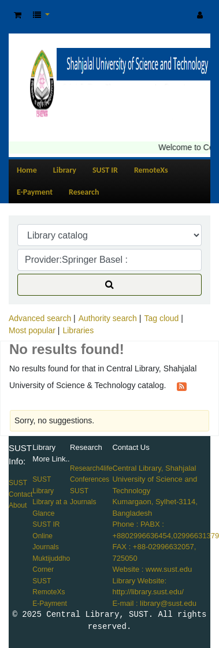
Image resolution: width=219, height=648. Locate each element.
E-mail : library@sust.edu (154, 603)
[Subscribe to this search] (181, 386)
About (18, 505)
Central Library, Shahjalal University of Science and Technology (154, 479)
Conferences (89, 479)
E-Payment (35, 192)
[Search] (109, 285)
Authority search (108, 318)
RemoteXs (151, 170)
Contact (20, 494)
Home (27, 170)
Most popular (32, 330)
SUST (18, 483)
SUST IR (105, 170)
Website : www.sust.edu (152, 569)
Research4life (91, 468)
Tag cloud (161, 318)
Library (64, 170)
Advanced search (40, 318)
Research (84, 192)
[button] (17, 15)
